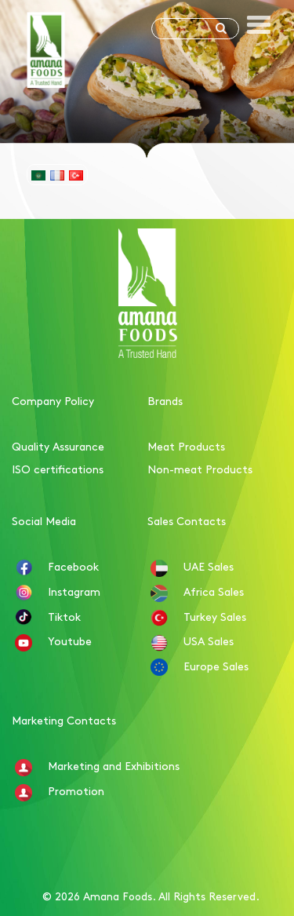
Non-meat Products (199, 468)
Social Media (44, 520)
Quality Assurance (58, 446)
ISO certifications (57, 468)
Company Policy (53, 400)
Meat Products (186, 446)
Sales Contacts (186, 520)
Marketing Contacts (64, 720)
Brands (165, 400)
